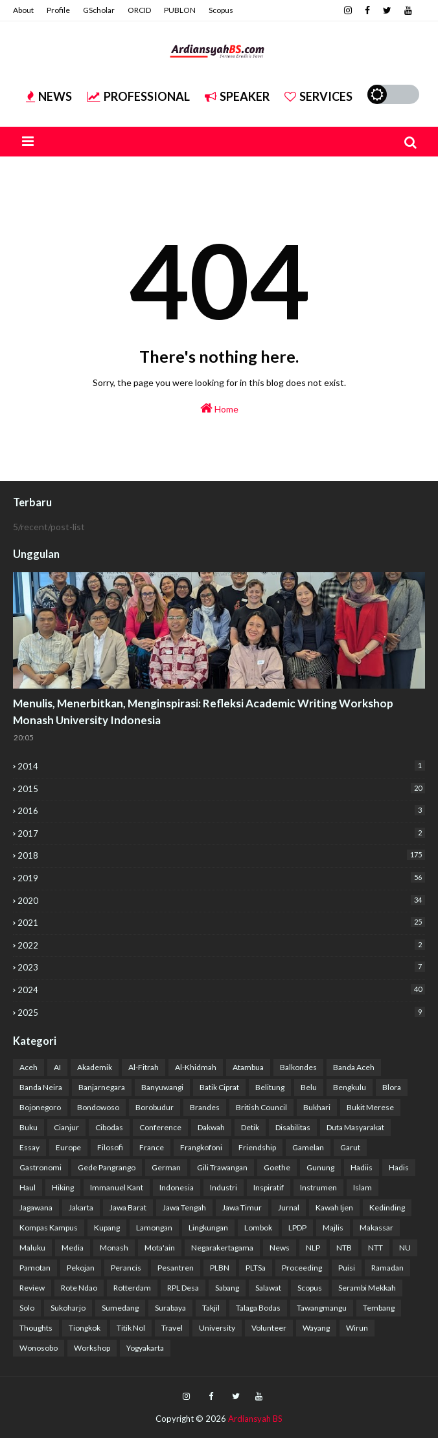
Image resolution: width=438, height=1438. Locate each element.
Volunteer (268, 1328)
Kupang (107, 1227)
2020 (221, 900)
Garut (350, 1147)
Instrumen (318, 1187)
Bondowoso (98, 1107)
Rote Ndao (79, 1288)
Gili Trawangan (222, 1167)
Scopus (221, 10)
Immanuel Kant (116, 1187)
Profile (58, 10)
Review (32, 1288)
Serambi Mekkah (367, 1288)
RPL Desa (183, 1288)
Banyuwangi (162, 1087)
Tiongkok (84, 1328)
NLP (313, 1247)
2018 (221, 855)
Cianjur (66, 1127)
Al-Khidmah (195, 1067)
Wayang (316, 1328)
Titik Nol (131, 1328)
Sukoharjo (68, 1308)
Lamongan (154, 1227)
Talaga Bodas (258, 1308)
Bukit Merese (370, 1107)
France (151, 1147)
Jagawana (35, 1207)
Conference (160, 1127)
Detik (250, 1127)
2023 (221, 966)
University (217, 1328)
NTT (375, 1247)
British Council (261, 1107)
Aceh (28, 1067)
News (49, 96)
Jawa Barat (128, 1207)
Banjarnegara (101, 1087)
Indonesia (176, 1187)
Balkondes (298, 1067)
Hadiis (362, 1167)
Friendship (257, 1147)
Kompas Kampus (48, 1227)
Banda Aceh (354, 1067)
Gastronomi (40, 1167)
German (166, 1167)
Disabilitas (292, 1127)
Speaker (237, 96)
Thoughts (35, 1328)
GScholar (99, 10)
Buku (28, 1127)
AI (57, 1067)
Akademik (94, 1067)
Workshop (92, 1348)
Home (219, 408)
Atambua (248, 1067)
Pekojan (81, 1267)
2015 (221, 788)
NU (405, 1247)
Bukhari (316, 1107)
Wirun (357, 1328)
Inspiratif (268, 1187)
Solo (26, 1308)
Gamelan (308, 1147)
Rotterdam (132, 1288)
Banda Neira (40, 1087)
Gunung (320, 1167)
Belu (309, 1087)
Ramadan (387, 1267)
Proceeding (302, 1267)
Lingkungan (208, 1227)
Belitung (269, 1087)
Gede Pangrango (106, 1167)
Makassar (376, 1227)
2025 (221, 1012)
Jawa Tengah (184, 1207)
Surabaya (170, 1308)
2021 (221, 922)
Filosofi (110, 1147)
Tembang (379, 1308)
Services (318, 96)
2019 (221, 877)
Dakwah (211, 1127)
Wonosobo (38, 1348)
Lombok (258, 1227)
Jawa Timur (242, 1207)
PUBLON (180, 10)
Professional (138, 96)
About (23, 10)
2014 (221, 765)
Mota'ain (159, 1247)
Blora (391, 1087)
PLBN (219, 1267)
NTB (344, 1247)
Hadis (399, 1167)
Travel (172, 1328)
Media (73, 1247)
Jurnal (288, 1207)
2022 (221, 944)
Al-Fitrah (143, 1067)
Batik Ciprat (219, 1087)
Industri (223, 1187)
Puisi (346, 1267)
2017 (221, 833)
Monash (114, 1247)
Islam (362, 1187)
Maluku (32, 1247)
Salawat (268, 1288)
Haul (27, 1187)
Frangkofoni (201, 1147)
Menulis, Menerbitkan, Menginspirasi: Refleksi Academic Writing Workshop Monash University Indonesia (203, 711)
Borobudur (154, 1107)
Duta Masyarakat (355, 1127)
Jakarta (81, 1207)
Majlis (333, 1227)
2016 (221, 810)
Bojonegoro (40, 1107)
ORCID (139, 10)
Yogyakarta (145, 1348)
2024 (221, 989)
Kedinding (387, 1207)
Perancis (126, 1267)
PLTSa (256, 1267)
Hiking (63, 1187)
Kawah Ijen (334, 1207)
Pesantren (175, 1267)
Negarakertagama (222, 1247)
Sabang (227, 1288)
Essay (29, 1147)
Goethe (277, 1167)
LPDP (297, 1227)
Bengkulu (349, 1087)
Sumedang (120, 1308)
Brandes (205, 1107)
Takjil (211, 1308)
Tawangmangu (322, 1308)
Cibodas (109, 1127)
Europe (68, 1147)
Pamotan (35, 1267)
